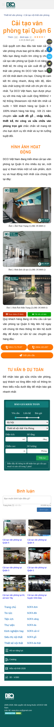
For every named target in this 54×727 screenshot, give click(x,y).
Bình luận (24, 37)
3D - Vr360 (14, 677)
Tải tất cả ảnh (39, 314)
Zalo (49, 56)
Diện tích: (15, 437)
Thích (10, 37)
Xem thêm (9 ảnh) (14, 314)
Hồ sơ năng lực (16, 650)
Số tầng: (38, 437)
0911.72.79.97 (14, 347)
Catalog (12, 659)
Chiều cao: (15, 449)
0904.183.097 (40, 347)
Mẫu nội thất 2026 (17, 668)
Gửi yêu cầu (27, 355)
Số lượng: (37, 449)
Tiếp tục (42, 458)
